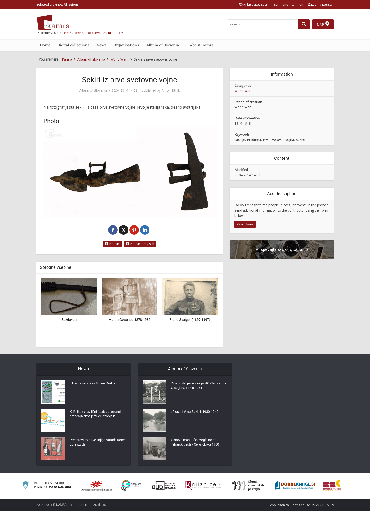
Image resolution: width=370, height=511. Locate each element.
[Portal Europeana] (131, 486)
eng (285, 4)
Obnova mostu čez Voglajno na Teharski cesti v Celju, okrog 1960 (195, 442)
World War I (243, 91)
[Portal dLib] (164, 485)
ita (292, 4)
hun (300, 4)
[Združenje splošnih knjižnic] (332, 485)
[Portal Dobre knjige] (295, 485)
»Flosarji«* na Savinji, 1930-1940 (194, 412)
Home (45, 44)
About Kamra (202, 44)
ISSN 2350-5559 (323, 505)
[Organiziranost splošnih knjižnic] (96, 485)
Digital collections (73, 44)
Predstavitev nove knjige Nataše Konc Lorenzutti (97, 442)
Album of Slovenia (162, 44)
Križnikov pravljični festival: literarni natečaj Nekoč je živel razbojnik (95, 414)
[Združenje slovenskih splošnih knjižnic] (203, 485)
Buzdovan (69, 320)
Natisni (112, 243)
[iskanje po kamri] (262, 24)
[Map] (323, 24)
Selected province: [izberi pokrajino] (57, 4)
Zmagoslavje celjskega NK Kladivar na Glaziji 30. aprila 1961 (198, 386)
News (101, 44)
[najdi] (304, 24)
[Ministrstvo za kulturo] (46, 486)
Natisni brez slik (140, 243)
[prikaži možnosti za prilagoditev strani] (254, 4)
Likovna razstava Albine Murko (92, 384)
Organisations (126, 44)
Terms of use (300, 505)
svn (276, 4)
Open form (245, 224)
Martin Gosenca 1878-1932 (129, 320)
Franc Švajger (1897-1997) (190, 320)
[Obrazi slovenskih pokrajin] (248, 485)
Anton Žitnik (171, 90)
